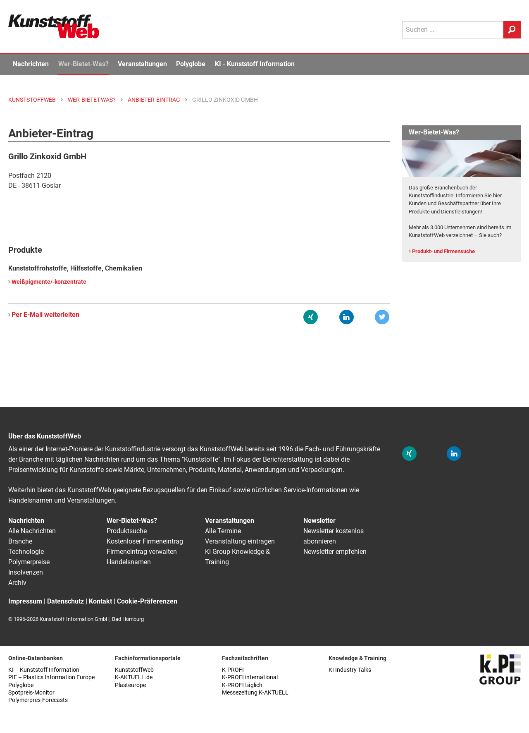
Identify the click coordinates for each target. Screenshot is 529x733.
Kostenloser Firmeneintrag (145, 541)
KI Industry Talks (350, 669)
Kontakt (100, 601)
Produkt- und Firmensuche (443, 251)
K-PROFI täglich (242, 685)
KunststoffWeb (134, 669)
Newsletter (319, 521)
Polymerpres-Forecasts (38, 700)
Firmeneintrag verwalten (142, 552)
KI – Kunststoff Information (43, 669)
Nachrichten (31, 64)
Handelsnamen (129, 562)
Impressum (25, 601)
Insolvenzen (25, 572)
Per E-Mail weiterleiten (45, 315)
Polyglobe (190, 64)
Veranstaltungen (142, 64)
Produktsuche (127, 531)
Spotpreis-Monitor (31, 692)
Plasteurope (130, 685)
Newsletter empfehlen (335, 552)
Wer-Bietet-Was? (83, 64)
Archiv (17, 583)
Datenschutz (65, 601)
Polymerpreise (29, 562)
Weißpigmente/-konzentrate (49, 281)
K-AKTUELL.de (134, 677)
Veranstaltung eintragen (240, 541)
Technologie (26, 552)
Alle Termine (223, 531)
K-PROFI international (250, 677)
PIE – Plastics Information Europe (51, 677)
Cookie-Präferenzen (147, 601)
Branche (20, 541)
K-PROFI (233, 669)
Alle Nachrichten (32, 531)
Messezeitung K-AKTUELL (255, 692)
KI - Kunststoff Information (255, 64)
